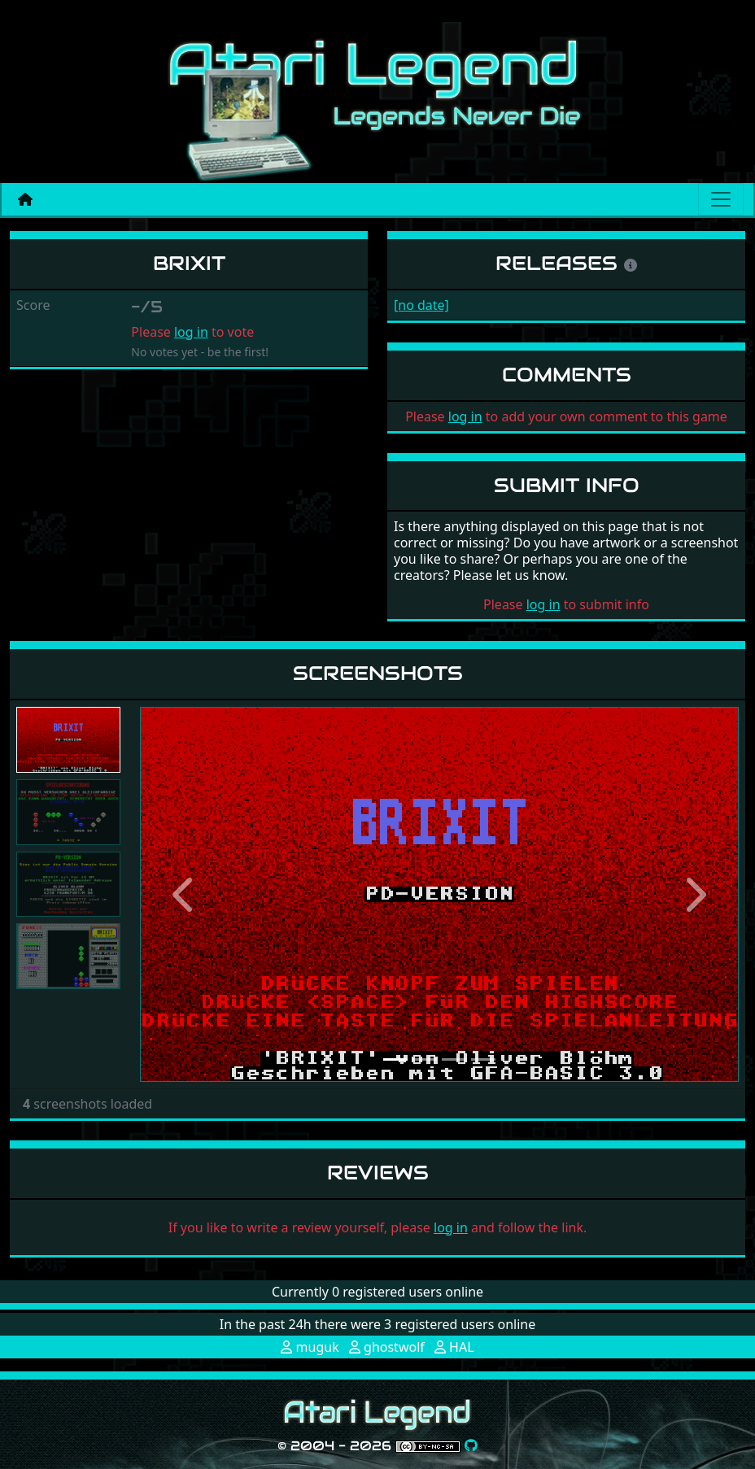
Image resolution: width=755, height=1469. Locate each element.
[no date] (421, 305)
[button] (184, 894)
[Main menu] (721, 199)
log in (191, 332)
